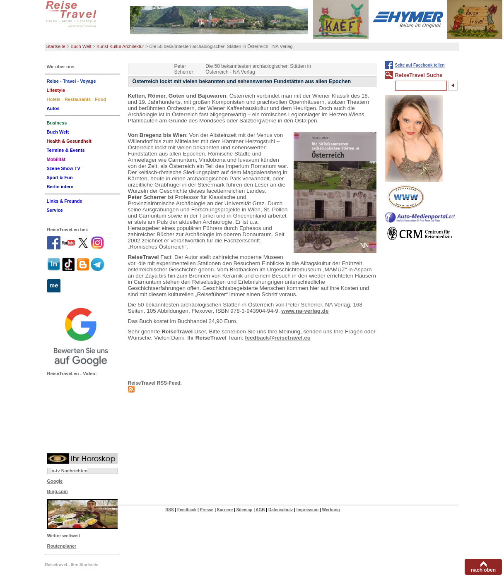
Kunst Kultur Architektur (120, 46)
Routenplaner (62, 545)
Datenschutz (280, 510)
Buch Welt (81, 46)
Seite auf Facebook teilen (420, 65)
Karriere (225, 510)
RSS (169, 510)
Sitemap (244, 510)
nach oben (483, 570)
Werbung (331, 510)
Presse (207, 510)
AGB (260, 510)
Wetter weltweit (63, 535)
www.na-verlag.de (304, 311)
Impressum (307, 510)
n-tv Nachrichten (70, 470)
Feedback (186, 510)
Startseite (55, 46)
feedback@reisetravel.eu (278, 338)
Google (55, 481)
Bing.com (57, 491)
